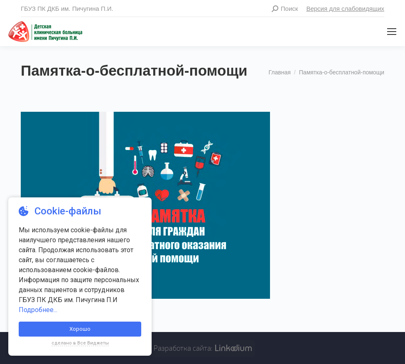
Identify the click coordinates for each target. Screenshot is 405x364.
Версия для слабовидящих (345, 8)
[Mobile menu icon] (392, 32)
